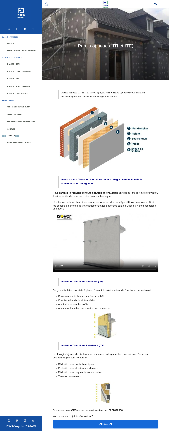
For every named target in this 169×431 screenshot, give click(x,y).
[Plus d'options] (162, 4)
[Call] (155, 4)
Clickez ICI (105, 424)
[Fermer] (46, 4)
